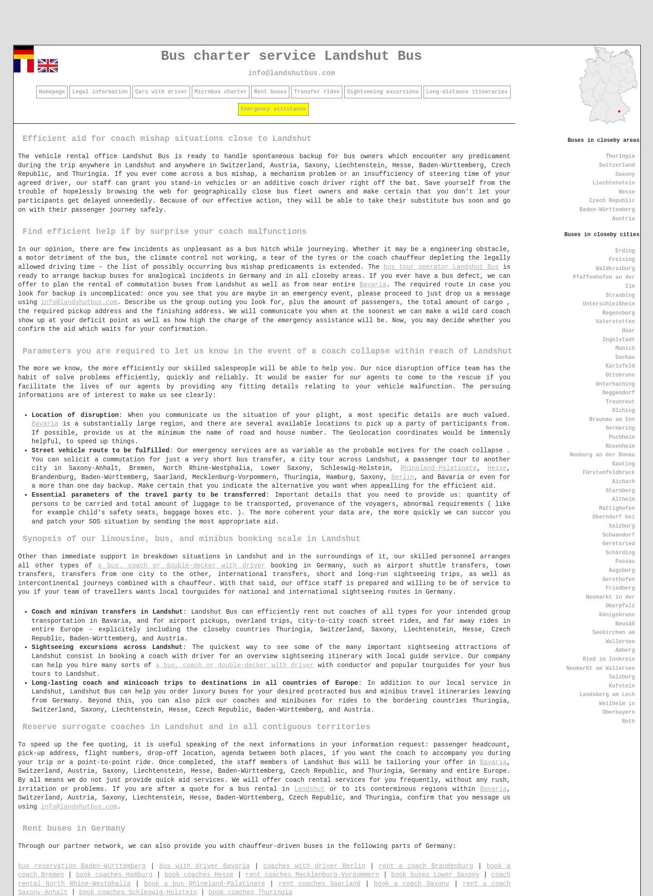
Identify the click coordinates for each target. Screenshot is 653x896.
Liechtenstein (614, 183)
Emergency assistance (273, 109)
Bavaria (373, 284)
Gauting (623, 464)
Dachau (625, 357)
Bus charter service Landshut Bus (291, 56)
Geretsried (618, 544)
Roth (628, 721)
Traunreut (620, 402)
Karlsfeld (620, 366)
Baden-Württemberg (607, 210)
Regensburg (618, 313)
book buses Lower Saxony (435, 874)
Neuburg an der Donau (602, 455)
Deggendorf (618, 393)
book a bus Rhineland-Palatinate (204, 883)
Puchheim (622, 437)
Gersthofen (618, 579)
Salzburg (622, 677)
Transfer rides (317, 92)
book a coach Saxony (411, 883)
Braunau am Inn (612, 420)
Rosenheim (620, 446)
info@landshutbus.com (291, 73)
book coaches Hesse (199, 874)
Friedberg (620, 588)
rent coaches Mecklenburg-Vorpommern (312, 874)
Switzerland (617, 165)
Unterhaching (615, 384)
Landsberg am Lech (607, 695)
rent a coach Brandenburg (426, 866)
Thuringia (620, 156)
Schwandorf (618, 535)
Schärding (620, 553)
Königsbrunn (617, 615)
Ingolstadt (618, 340)
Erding (625, 251)
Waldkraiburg (615, 269)
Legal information (99, 92)
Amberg (625, 650)
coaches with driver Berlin (314, 866)
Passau (625, 561)
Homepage (52, 92)
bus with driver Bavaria (204, 866)
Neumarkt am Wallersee (600, 668)
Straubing (620, 295)
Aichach (623, 482)
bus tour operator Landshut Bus (441, 267)
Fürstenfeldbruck (609, 473)
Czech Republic (612, 201)
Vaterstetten (615, 322)
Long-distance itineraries (467, 92)
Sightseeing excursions (383, 92)
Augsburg (622, 570)
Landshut (309, 789)
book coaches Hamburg (114, 874)
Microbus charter (221, 92)
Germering (620, 428)
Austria (623, 219)
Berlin (402, 477)
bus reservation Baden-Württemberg (82, 866)
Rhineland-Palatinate (438, 468)
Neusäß (625, 624)
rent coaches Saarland (319, 883)
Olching (623, 410)
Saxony (625, 174)
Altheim (623, 499)
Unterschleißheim (609, 304)
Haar (628, 331)
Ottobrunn (620, 375)
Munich (625, 348)
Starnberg (620, 491)
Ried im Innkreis (609, 659)
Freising (622, 260)
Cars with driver (161, 92)
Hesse (627, 192)
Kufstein (622, 686)
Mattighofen (617, 508)
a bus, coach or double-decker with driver (181, 565)
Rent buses (270, 92)
